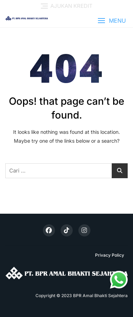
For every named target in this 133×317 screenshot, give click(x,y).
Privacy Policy (109, 255)
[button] (112, 20)
